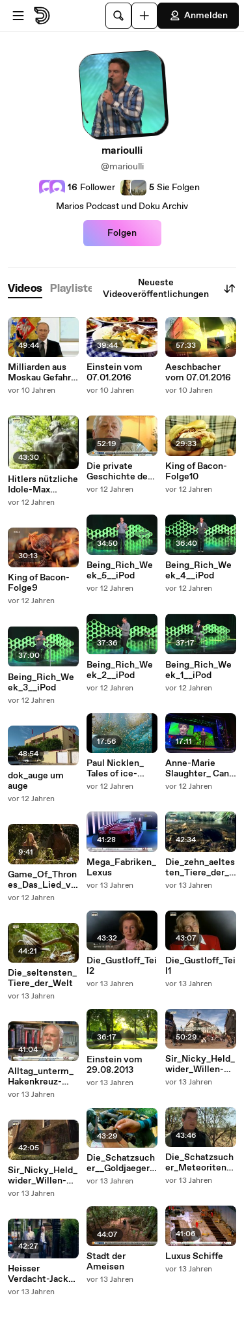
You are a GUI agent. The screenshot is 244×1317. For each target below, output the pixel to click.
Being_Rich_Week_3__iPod (41, 682)
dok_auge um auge (36, 781)
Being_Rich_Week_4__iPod (198, 570)
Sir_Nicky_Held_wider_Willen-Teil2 (200, 1064)
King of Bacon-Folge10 (196, 471)
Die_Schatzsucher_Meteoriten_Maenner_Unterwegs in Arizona (199, 1162)
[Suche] (118, 16)
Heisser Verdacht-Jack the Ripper (38, 1274)
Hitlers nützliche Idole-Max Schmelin (43, 484)
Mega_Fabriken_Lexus (121, 867)
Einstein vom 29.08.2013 (114, 1065)
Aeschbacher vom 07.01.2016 (198, 372)
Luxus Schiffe (194, 1256)
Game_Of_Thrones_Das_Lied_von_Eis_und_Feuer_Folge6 (42, 880)
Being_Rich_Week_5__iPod (120, 570)
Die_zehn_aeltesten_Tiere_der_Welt (200, 867)
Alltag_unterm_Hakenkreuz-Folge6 (41, 1076)
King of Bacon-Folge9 (39, 583)
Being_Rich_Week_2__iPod (120, 670)
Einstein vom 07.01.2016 (114, 372)
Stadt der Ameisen (106, 1261)
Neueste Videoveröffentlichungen (169, 288)
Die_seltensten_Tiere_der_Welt (42, 978)
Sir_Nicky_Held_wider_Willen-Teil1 (42, 1175)
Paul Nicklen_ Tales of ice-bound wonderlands (115, 768)
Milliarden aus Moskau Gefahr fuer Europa (39, 372)
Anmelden (198, 15)
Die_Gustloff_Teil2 (122, 966)
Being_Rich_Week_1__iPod (198, 670)
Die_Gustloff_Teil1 (200, 966)
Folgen (122, 233)
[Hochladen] (144, 16)
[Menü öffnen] (18, 16)
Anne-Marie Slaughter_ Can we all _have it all (200, 768)
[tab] (25, 289)
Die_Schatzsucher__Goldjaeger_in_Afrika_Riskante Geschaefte (122, 1163)
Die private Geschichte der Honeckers (119, 471)
